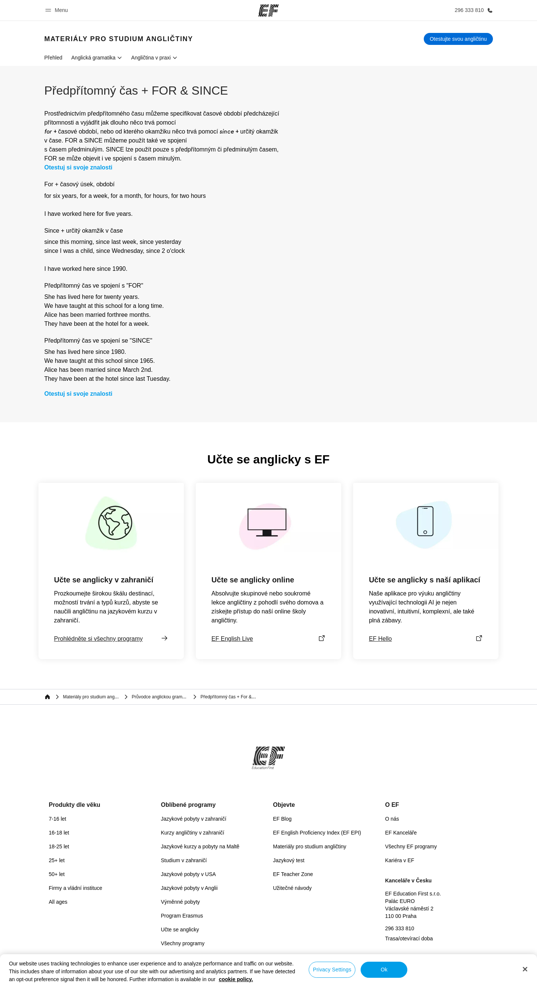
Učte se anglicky (180, 930)
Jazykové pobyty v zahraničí (193, 819)
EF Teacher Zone (293, 874)
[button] (57, 10)
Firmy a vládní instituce (75, 888)
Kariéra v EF (399, 860)
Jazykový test (289, 860)
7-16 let (58, 819)
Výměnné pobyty (180, 902)
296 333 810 (399, 928)
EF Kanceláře (401, 833)
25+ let (57, 860)
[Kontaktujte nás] (472, 10)
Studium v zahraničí (184, 860)
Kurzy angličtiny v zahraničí (193, 833)
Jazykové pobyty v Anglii (189, 888)
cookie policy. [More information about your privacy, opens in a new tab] (236, 979)
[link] (118, 38)
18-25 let (59, 846)
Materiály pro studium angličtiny (309, 846)
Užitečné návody (292, 888)
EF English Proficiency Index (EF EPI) (317, 833)
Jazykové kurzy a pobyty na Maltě (200, 846)
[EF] (268, 10)
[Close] (525, 969)
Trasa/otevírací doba (409, 938)
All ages (58, 902)
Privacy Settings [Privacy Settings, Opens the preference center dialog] (332, 970)
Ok (384, 970)
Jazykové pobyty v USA (188, 874)
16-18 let (59, 833)
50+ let (57, 874)
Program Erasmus (182, 916)
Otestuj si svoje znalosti (78, 167)
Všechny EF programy (411, 846)
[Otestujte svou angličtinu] (458, 39)
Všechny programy (183, 943)
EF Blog (282, 819)
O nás (392, 819)
